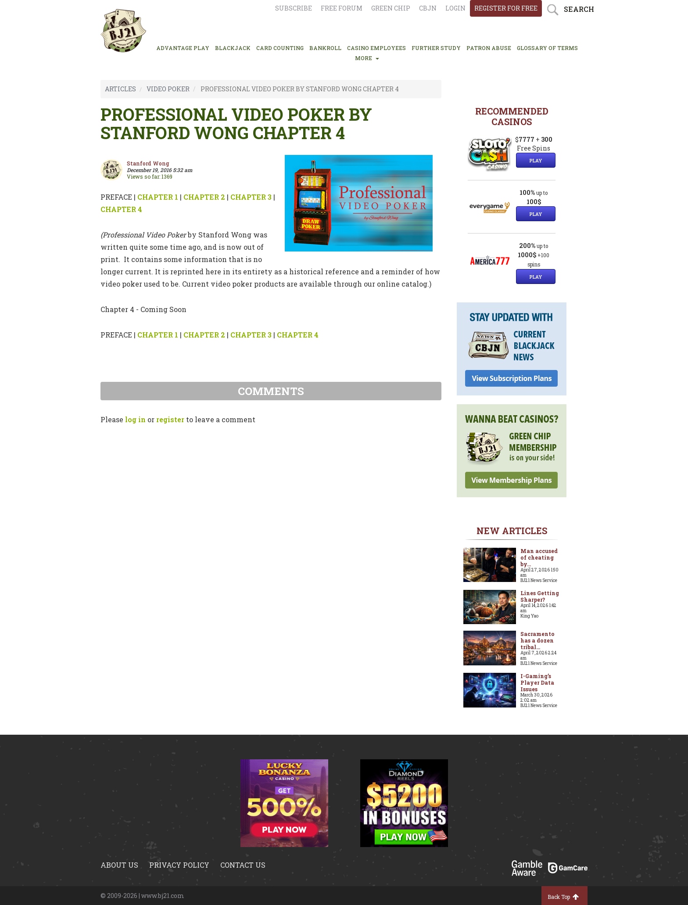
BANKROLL (325, 47)
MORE (367, 58)
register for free (506, 8)
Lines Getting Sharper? (539, 596)
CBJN (428, 8)
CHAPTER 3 (251, 196)
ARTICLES (120, 89)
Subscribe (293, 8)
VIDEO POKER (168, 89)
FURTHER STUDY (436, 47)
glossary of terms (547, 47)
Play (536, 160)
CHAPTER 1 (157, 196)
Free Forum (341, 8)
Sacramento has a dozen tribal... (537, 640)
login (455, 8)
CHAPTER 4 (121, 209)
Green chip (390, 8)
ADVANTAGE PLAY (182, 47)
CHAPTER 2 (204, 196)
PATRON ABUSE (488, 47)
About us (119, 864)
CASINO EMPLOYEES (376, 47)
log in (135, 419)
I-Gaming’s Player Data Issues (537, 682)
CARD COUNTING (280, 47)
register (170, 419)
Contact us (242, 864)
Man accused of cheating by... (539, 557)
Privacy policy (179, 864)
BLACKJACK (233, 47)
